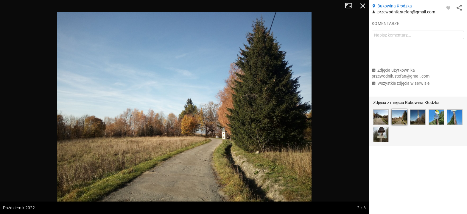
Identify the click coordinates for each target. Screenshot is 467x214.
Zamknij (363, 6)
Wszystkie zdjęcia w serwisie (400, 83)
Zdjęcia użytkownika (400, 73)
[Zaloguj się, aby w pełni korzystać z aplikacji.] (448, 7)
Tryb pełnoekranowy (351, 6)
